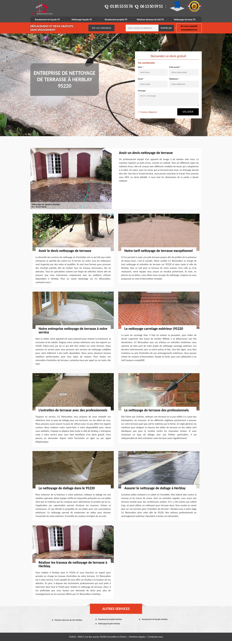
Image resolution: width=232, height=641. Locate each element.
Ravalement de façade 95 (47, 19)
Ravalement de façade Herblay (154, 619)
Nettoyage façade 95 (82, 19)
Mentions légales (137, 636)
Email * (141, 79)
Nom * (141, 67)
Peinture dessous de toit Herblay (68, 620)
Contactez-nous (155, 636)
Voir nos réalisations (101, 27)
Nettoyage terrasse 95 (184, 19)
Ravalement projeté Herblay (110, 619)
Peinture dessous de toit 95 (150, 19)
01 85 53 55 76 (119, 6)
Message (142, 90)
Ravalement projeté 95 (116, 19)
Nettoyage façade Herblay (109, 623)
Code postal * (175, 67)
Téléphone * (174, 79)
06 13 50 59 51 (149, 6)
